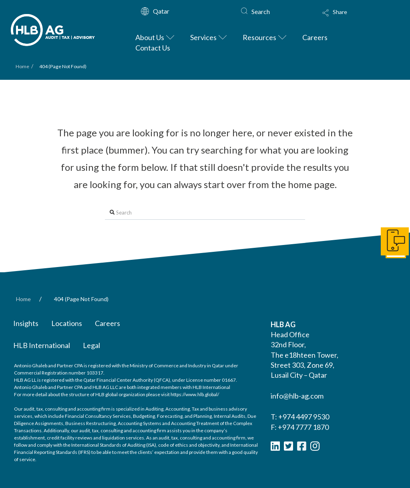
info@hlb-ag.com (297, 395)
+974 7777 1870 (303, 427)
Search (260, 11)
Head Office (290, 334)
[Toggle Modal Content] (352, 18)
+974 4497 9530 (303, 416)
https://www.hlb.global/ (195, 394)
